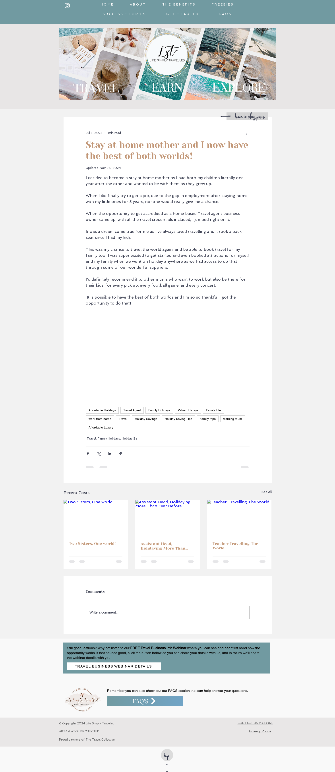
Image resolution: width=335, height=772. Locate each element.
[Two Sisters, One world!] (96, 518)
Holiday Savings (146, 419)
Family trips (208, 419)
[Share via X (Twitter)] (99, 454)
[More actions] (247, 132)
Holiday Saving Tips (178, 419)
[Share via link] (120, 454)
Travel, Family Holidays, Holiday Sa (112, 438)
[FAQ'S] (145, 701)
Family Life (213, 410)
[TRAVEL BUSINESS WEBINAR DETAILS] (114, 666)
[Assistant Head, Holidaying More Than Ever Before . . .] (167, 518)
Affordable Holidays (102, 410)
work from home (100, 419)
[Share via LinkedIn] (109, 454)
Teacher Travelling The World (235, 545)
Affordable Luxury (101, 427)
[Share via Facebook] (88, 454)
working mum (232, 419)
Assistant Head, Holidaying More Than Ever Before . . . (163, 546)
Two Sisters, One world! (92, 543)
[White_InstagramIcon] (67, 5)
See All (266, 492)
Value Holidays (188, 410)
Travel (123, 419)
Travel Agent (132, 410)
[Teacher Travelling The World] (239, 518)
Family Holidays (159, 410)
